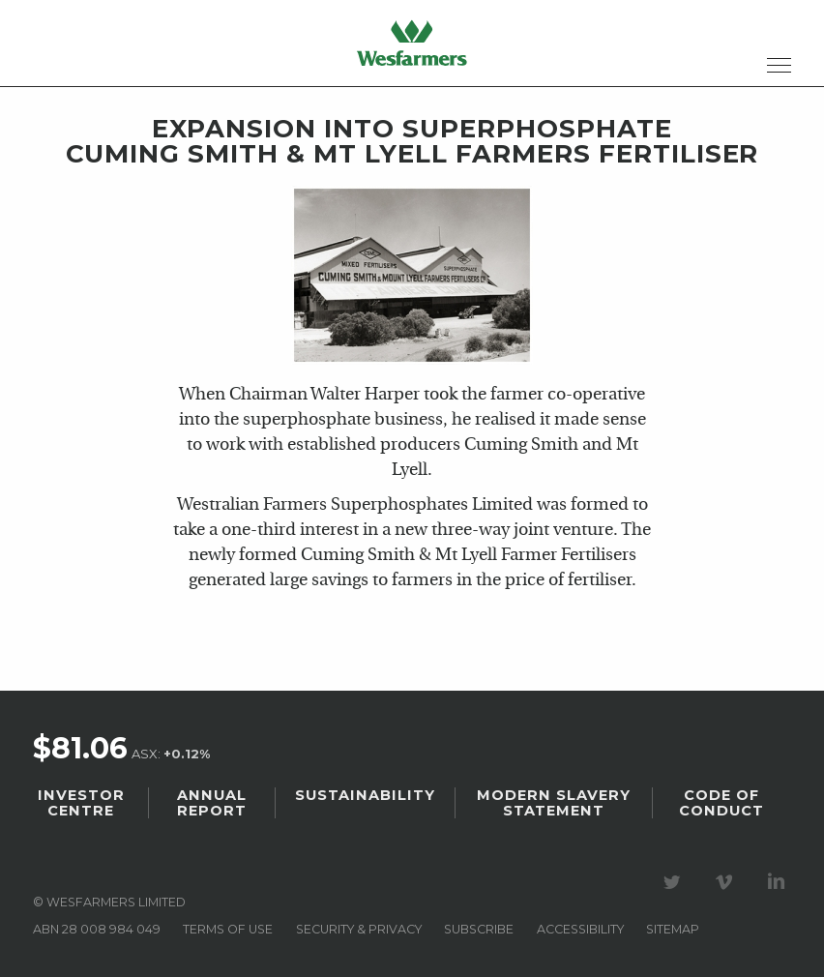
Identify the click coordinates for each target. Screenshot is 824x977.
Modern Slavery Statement (554, 802)
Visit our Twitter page (675, 882)
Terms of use (228, 929)
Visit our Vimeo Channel (727, 882)
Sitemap (672, 929)
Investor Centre (81, 802)
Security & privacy (359, 929)
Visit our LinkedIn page (779, 882)
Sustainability (365, 795)
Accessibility (580, 929)
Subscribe (479, 929)
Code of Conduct (721, 802)
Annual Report (212, 802)
